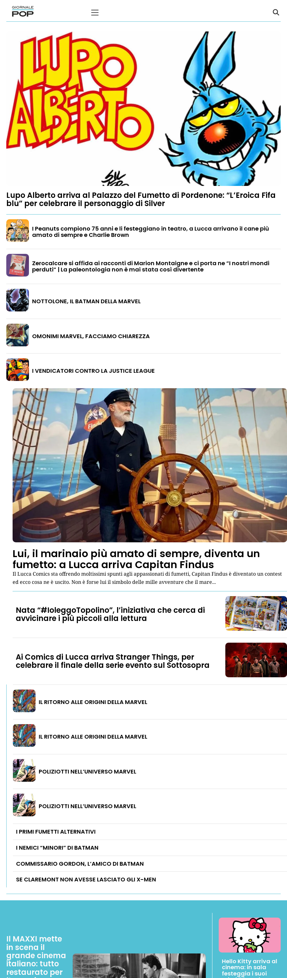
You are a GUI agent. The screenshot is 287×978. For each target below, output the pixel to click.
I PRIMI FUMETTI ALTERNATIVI (56, 831)
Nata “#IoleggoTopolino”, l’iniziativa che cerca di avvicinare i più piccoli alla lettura (110, 614)
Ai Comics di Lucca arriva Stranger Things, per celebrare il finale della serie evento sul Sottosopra (113, 661)
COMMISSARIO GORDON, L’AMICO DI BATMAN (80, 864)
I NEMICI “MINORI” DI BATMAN (57, 848)
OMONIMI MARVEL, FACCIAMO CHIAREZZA (91, 336)
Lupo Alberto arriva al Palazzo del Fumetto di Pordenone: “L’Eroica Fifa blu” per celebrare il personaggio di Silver (141, 199)
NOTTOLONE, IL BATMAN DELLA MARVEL (86, 301)
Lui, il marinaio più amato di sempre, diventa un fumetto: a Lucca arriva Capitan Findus (136, 559)
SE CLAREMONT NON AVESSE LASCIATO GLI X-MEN (86, 879)
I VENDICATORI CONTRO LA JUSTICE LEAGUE (93, 371)
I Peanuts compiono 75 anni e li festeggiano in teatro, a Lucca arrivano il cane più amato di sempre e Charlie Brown (150, 232)
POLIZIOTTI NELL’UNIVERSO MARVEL (87, 771)
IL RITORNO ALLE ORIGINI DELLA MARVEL (93, 702)
